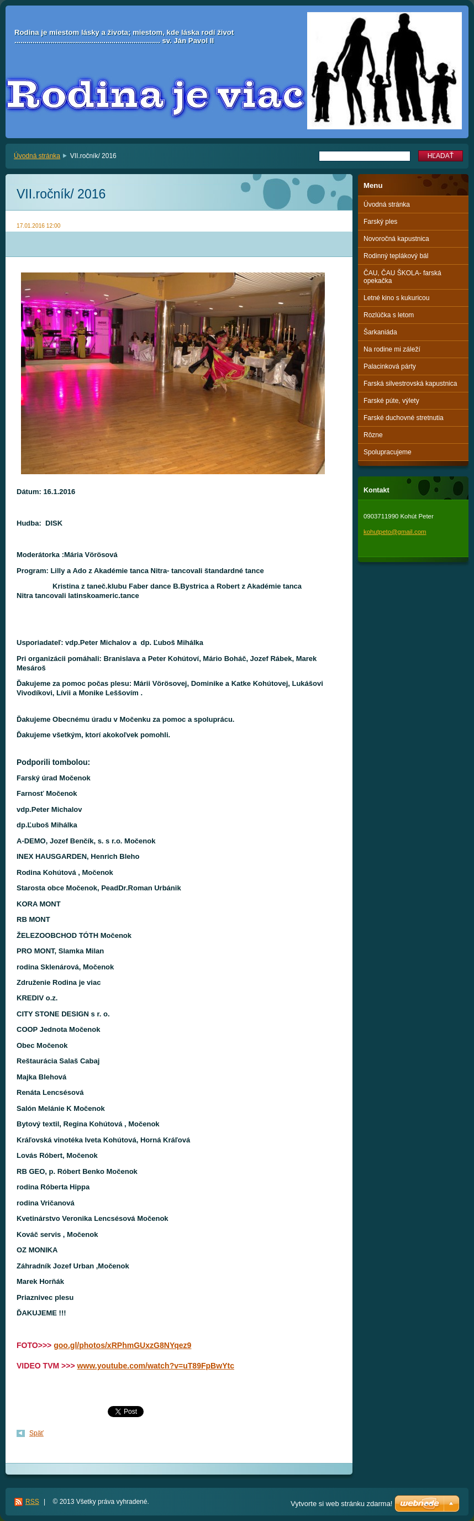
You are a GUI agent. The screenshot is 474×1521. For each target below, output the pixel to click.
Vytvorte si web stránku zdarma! (341, 1503)
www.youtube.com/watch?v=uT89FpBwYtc (155, 1365)
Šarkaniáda (380, 332)
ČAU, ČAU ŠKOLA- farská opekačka (402, 277)
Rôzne (373, 435)
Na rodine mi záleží (392, 349)
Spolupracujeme (388, 452)
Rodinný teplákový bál (396, 256)
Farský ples (380, 221)
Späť (36, 1433)
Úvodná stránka (37, 156)
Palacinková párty (390, 366)
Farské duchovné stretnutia (404, 418)
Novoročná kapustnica (396, 239)
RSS (32, 1502)
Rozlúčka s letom (389, 315)
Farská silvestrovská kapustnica (410, 383)
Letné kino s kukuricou (396, 298)
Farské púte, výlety (391, 401)
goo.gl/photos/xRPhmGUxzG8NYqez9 (122, 1345)
